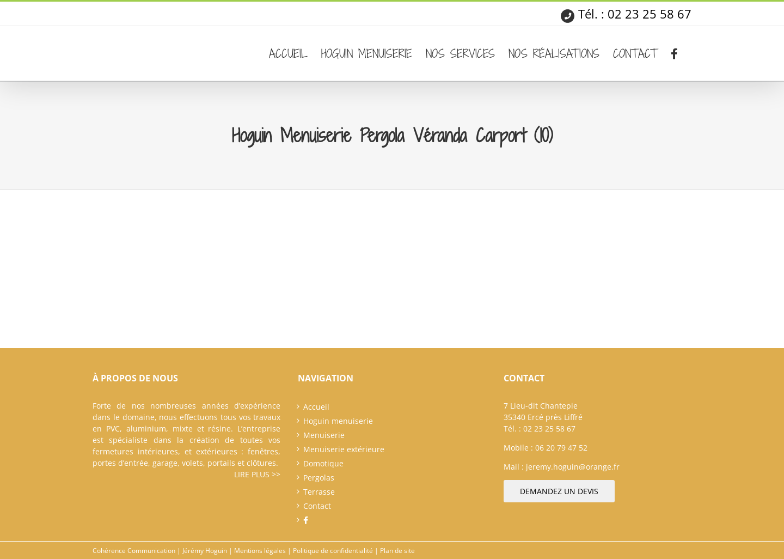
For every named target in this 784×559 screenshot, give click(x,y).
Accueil (316, 407)
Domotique (323, 463)
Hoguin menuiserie (338, 421)
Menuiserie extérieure (343, 449)
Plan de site (397, 550)
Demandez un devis (559, 491)
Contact (317, 506)
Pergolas (318, 477)
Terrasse (319, 492)
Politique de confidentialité (333, 550)
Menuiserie (324, 435)
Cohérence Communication (134, 550)
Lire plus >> (257, 474)
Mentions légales (260, 550)
